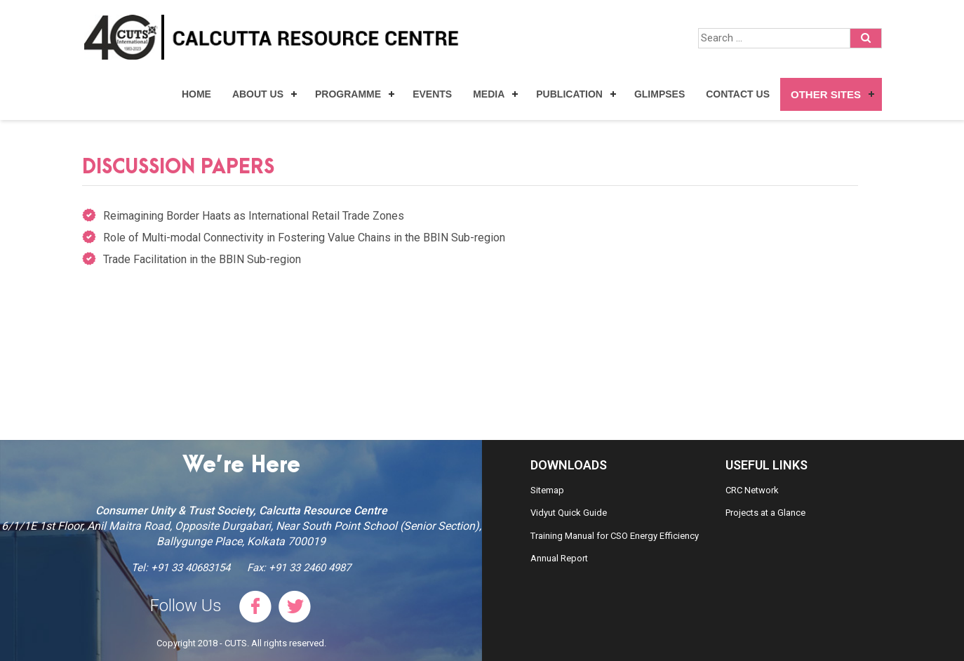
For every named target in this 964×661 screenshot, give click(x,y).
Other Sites (826, 94)
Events (432, 94)
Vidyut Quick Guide (568, 512)
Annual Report (559, 558)
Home (196, 94)
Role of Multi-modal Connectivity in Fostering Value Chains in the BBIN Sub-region (304, 237)
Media (488, 94)
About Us (257, 94)
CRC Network (752, 490)
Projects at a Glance (765, 512)
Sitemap (547, 490)
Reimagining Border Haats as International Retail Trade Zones (253, 215)
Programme (348, 94)
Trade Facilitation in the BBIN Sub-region (202, 259)
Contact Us (738, 94)
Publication (569, 94)
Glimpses (659, 94)
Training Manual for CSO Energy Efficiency (614, 535)
